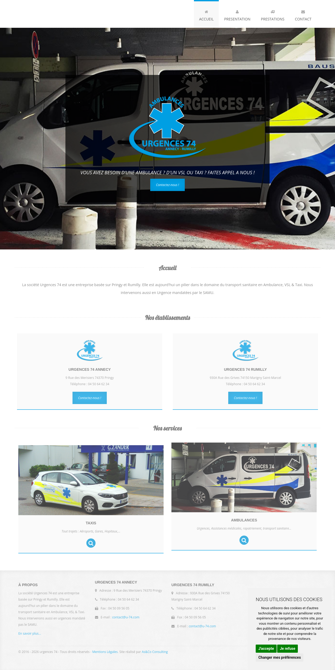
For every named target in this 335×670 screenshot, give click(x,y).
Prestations (272, 14)
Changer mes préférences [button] (279, 657)
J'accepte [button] (266, 648)
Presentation (237, 14)
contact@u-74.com (125, 616)
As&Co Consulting (155, 650)
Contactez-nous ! (167, 185)
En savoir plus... (29, 635)
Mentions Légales (105, 650)
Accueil (206, 14)
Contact (303, 14)
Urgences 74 (58, 14)
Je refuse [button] (287, 648)
